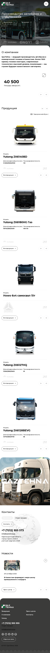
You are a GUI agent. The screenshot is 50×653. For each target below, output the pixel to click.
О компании (6, 614)
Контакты (29, 614)
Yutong (4, 618)
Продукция (6, 611)
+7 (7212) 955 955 (11, 623)
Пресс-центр (30, 611)
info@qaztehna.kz (8, 534)
